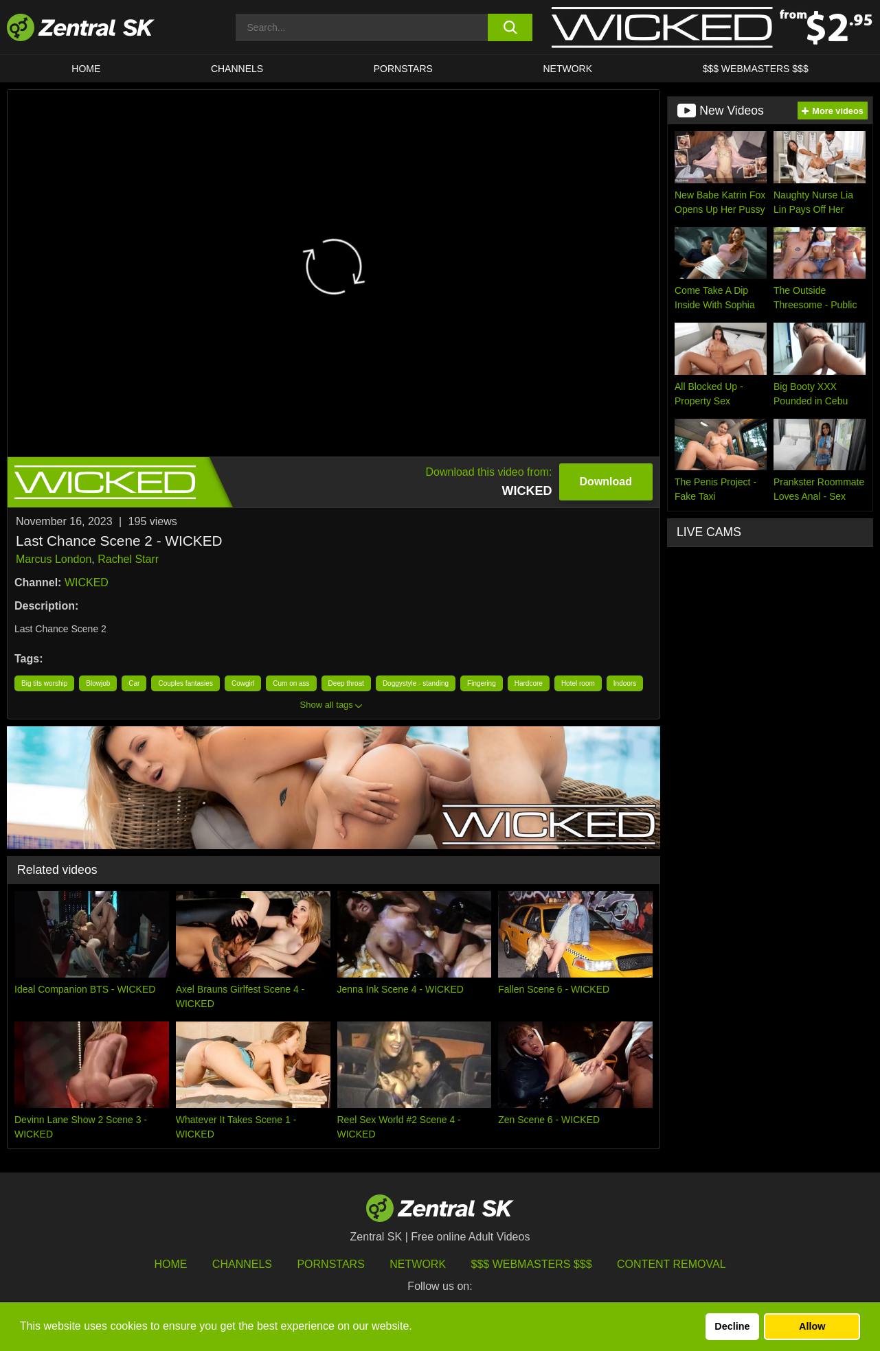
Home (85, 68)
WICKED (87, 582)
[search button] (510, 27)
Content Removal (671, 1264)
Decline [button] (731, 1326)
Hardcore (529, 683)
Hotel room (578, 683)
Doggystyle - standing (416, 683)
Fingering (481, 683)
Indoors (624, 683)
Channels (237, 68)
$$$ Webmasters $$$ (756, 68)
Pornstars (403, 68)
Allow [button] (812, 1326)
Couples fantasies (185, 683)
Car (133, 683)
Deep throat (346, 683)
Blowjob (98, 683)
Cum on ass (291, 683)
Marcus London (53, 559)
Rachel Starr (128, 559)
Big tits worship (44, 683)
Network (567, 68)
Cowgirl (243, 683)
